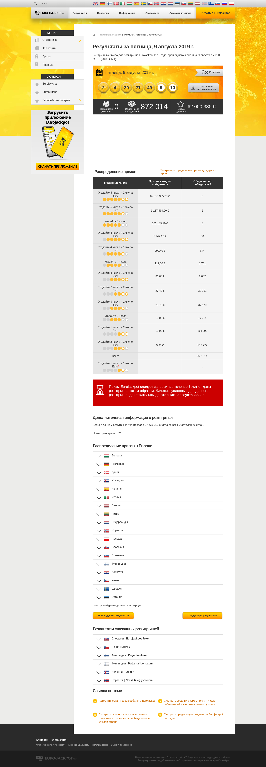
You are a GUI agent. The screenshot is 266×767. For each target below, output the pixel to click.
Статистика (49, 39)
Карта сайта (58, 739)
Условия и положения (121, 745)
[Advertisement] (158, 143)
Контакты (42, 739)
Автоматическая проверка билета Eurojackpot (127, 700)
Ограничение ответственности (50, 745)
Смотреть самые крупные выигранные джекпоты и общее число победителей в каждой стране (124, 718)
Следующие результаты (202, 615)
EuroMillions (49, 92)
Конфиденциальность (78, 745)
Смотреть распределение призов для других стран (188, 172)
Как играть (49, 48)
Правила (47, 64)
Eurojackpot (49, 83)
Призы (46, 56)
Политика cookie (100, 745)
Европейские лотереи (56, 100)
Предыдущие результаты (113, 615)
